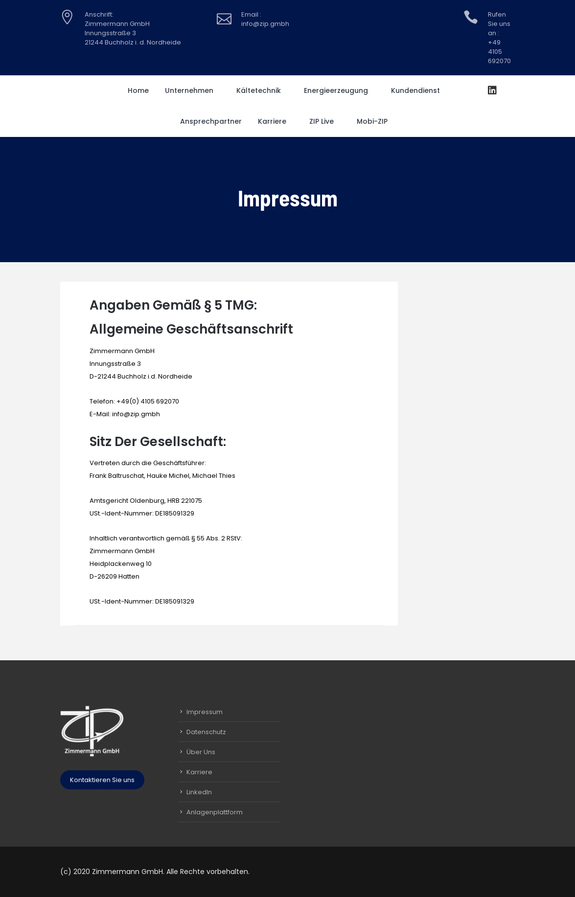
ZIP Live (325, 121)
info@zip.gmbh (136, 414)
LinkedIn (199, 792)
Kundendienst (419, 90)
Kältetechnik (262, 90)
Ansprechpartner (211, 121)
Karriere (275, 121)
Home (138, 90)
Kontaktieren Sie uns (102, 780)
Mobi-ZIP (375, 121)
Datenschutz (206, 732)
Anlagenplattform (214, 812)
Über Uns (200, 752)
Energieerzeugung (339, 90)
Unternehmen (192, 90)
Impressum (204, 712)
